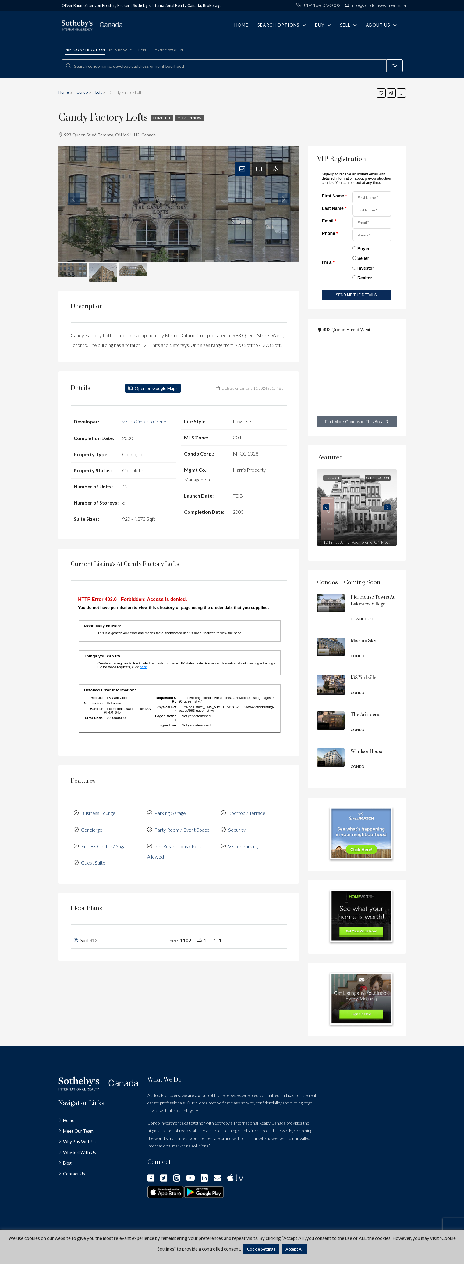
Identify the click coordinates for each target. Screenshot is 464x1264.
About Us (378, 24)
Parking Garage (170, 812)
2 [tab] (351, 552)
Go (394, 65)
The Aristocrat (366, 715)
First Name (334, 195)
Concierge (91, 828)
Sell (345, 24)
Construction (377, 478)
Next (387, 507)
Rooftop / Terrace (246, 812)
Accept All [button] (294, 1249)
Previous (326, 507)
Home (241, 24)
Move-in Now (193, 118)
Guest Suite (93, 859)
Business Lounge (98, 812)
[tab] (242, 169)
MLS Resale (120, 49)
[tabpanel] (357, 507)
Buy (319, 24)
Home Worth (169, 49)
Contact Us (74, 1173)
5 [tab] (378, 552)
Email (329, 220)
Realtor (364, 277)
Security (237, 828)
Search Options (278, 24)
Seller (363, 258)
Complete (163, 118)
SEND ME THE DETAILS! (357, 295)
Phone (330, 233)
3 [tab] (360, 552)
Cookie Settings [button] (261, 1249)
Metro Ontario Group (143, 421)
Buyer (363, 248)
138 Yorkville (363, 678)
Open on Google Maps (153, 388)
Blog (67, 1162)
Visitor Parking (243, 844)
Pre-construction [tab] (85, 49)
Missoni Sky (363, 641)
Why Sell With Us (79, 1152)
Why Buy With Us (80, 1141)
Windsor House (367, 751)
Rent (143, 49)
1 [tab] (341, 552)
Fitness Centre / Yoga (103, 844)
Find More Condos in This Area (357, 421)
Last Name (334, 208)
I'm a (328, 262)
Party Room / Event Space (182, 828)
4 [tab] (369, 552)
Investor (365, 268)
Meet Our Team (78, 1130)
